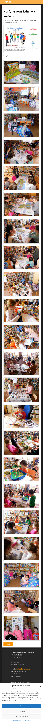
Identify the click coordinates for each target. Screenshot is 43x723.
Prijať (21, 706)
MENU (8, 2)
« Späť (8, 644)
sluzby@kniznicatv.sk (23, 669)
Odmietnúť (21, 711)
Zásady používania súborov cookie (21, 720)
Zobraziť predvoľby (21, 716)
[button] (40, 687)
